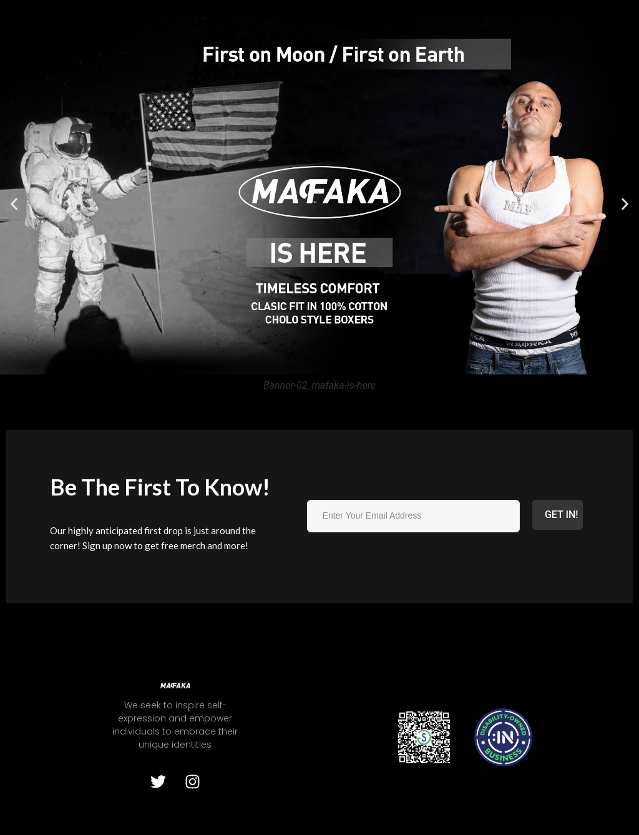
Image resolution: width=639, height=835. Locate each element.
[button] (14, 204)
